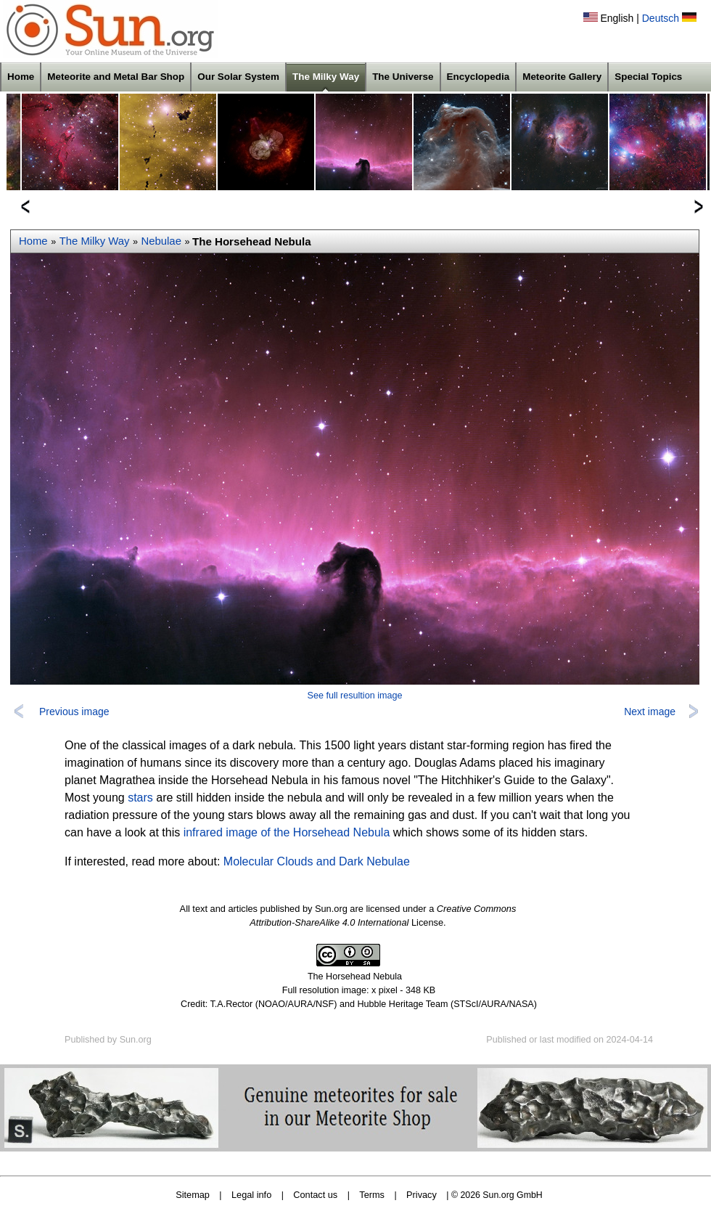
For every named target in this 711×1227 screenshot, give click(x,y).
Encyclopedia (478, 76)
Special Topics (648, 76)
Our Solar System (238, 76)
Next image (649, 711)
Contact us (315, 1194)
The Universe (402, 76)
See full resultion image (355, 695)
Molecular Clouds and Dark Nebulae (316, 861)
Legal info (251, 1194)
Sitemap (193, 1194)
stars (140, 797)
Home (20, 76)
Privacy (421, 1194)
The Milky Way (325, 76)
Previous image (74, 711)
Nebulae (161, 241)
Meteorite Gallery (561, 76)
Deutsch (660, 18)
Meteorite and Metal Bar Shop (115, 76)
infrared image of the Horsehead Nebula (287, 832)
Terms (372, 1194)
